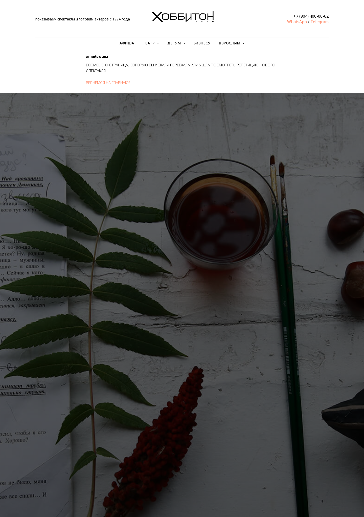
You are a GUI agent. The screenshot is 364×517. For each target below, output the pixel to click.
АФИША (127, 43)
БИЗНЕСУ (202, 43)
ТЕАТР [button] (149, 43)
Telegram (319, 21)
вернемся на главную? (108, 82)
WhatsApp (297, 21)
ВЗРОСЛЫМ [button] (230, 43)
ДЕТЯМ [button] (174, 43)
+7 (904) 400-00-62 (311, 16)
